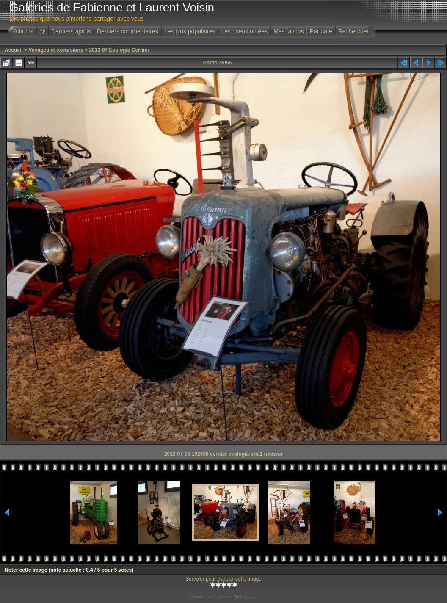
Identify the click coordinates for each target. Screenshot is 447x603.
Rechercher (353, 31)
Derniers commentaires (127, 31)
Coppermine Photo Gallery (234, 597)
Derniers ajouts (71, 31)
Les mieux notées (244, 31)
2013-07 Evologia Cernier (119, 50)
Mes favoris (288, 31)
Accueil (14, 50)
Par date (321, 31)
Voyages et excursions (55, 50)
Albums (23, 31)
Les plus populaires (189, 31)
